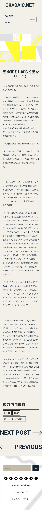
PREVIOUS (28, 447)
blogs (7, 413)
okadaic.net (20, 5)
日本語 (17, 492)
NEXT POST (15, 432)
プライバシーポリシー (21, 499)
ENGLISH (31, 19)
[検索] (35, 468)
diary (16, 413)
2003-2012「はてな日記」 (14, 419)
